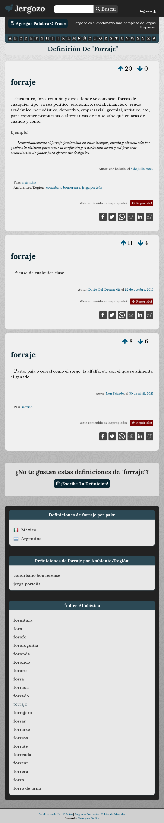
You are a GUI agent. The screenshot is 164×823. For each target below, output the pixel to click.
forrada (21, 687)
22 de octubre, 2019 (139, 289)
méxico (27, 407)
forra (18, 679)
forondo (21, 662)
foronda (21, 654)
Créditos (68, 814)
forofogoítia (25, 645)
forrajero (22, 712)
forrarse (21, 729)
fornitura (22, 620)
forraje (23, 82)
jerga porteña (92, 187)
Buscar (106, 9)
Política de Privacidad (113, 814)
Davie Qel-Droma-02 (104, 289)
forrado (21, 696)
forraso (20, 738)
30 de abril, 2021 (141, 393)
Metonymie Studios (88, 818)
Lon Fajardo (115, 393)
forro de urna (27, 788)
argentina (29, 182)
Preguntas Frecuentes (87, 814)
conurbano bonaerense (63, 187)
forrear (20, 763)
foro (17, 628)
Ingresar (148, 11)
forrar (19, 721)
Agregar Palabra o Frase (38, 23)
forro (18, 780)
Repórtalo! (141, 203)
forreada (22, 754)
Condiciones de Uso (50, 814)
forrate (20, 746)
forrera (20, 771)
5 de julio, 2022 (142, 168)
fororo (20, 670)
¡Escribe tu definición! (82, 483)
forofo (19, 637)
